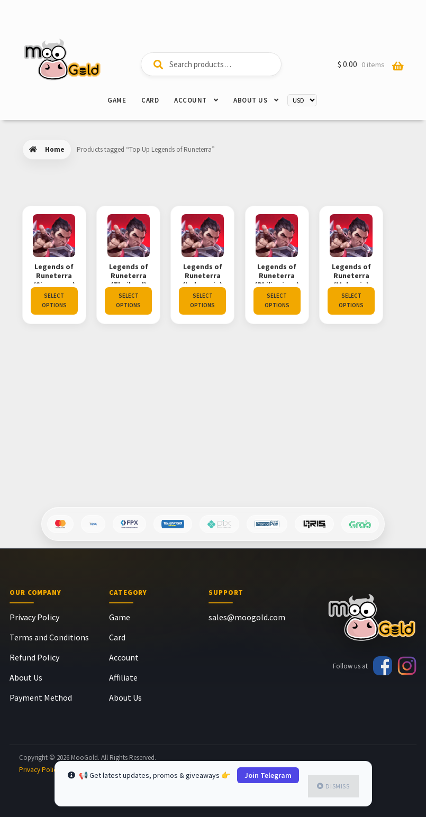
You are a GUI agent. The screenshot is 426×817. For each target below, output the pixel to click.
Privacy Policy (34, 617)
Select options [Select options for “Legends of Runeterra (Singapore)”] (54, 300)
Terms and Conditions (49, 637)
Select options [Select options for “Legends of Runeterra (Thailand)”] (132, 300)
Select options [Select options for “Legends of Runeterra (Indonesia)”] (210, 300)
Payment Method (41, 697)
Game (116, 100)
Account (190, 100)
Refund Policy (34, 657)
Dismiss (337, 786)
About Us (250, 100)
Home (55, 149)
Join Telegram (268, 775)
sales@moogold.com (247, 617)
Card (150, 100)
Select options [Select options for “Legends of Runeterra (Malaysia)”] (54, 426)
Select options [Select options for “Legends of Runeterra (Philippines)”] (289, 300)
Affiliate (123, 677)
